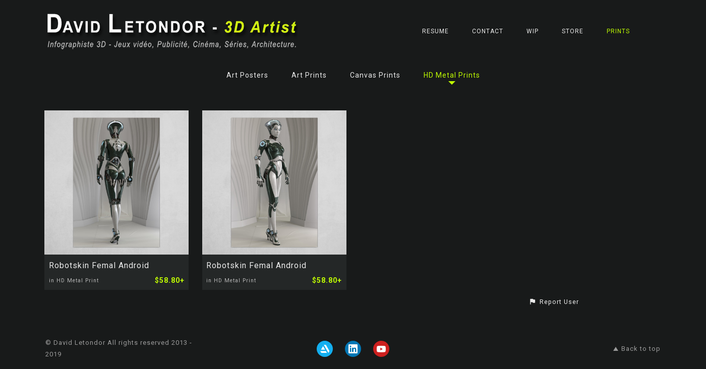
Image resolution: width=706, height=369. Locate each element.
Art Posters (247, 75)
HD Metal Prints (452, 75)
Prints (618, 31)
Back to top (637, 348)
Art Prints (309, 75)
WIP (532, 31)
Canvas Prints (375, 75)
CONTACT (487, 31)
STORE (572, 31)
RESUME (435, 31)
